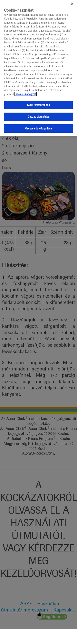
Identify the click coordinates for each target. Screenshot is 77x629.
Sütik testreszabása (38, 104)
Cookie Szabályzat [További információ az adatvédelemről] (25, 93)
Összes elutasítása (38, 115)
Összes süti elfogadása (38, 127)
